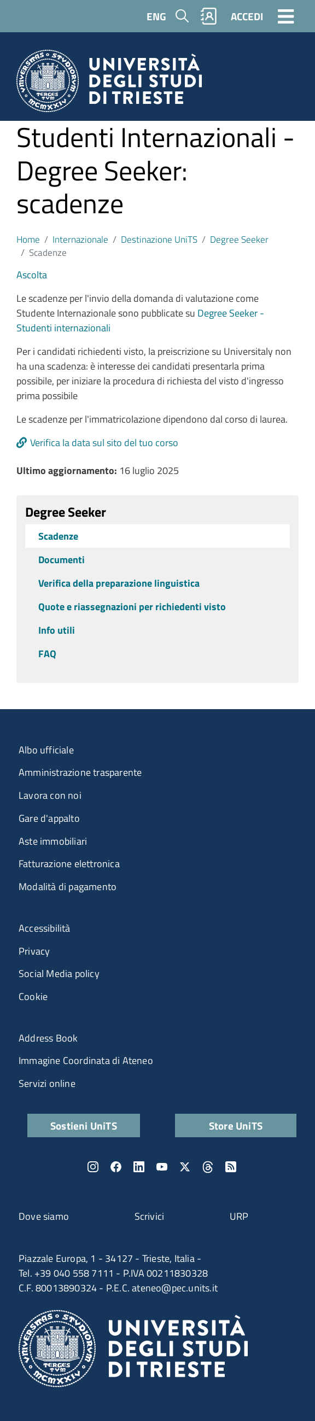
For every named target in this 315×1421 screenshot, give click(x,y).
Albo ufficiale (46, 749)
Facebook (116, 1167)
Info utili (56, 630)
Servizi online (47, 1083)
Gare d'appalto (49, 818)
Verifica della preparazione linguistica (119, 583)
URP (239, 1216)
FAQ (47, 653)
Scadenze (58, 536)
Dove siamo (44, 1216)
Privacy (34, 951)
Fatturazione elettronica (69, 863)
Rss (231, 1167)
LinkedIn (139, 1167)
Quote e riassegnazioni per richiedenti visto (132, 606)
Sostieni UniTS (83, 1125)
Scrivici (150, 1216)
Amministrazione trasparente (80, 772)
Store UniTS (235, 1125)
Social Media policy (59, 973)
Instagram (93, 1167)
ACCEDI (247, 16)
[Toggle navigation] (286, 15)
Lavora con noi (50, 795)
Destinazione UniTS (159, 239)
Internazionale (80, 239)
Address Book (48, 1038)
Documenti (61, 559)
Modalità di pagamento (67, 886)
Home (28, 239)
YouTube (162, 1167)
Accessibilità (45, 928)
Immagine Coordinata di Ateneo (86, 1060)
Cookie (33, 996)
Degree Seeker (239, 239)
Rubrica (209, 16)
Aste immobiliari (53, 841)
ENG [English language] (156, 16)
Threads (208, 1167)
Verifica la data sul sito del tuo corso (104, 442)
